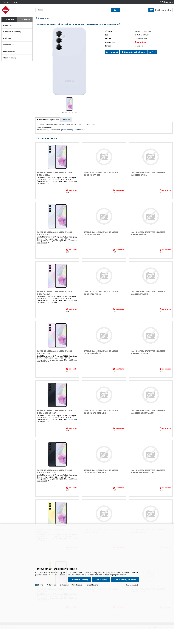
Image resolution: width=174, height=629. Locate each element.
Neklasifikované (92, 585)
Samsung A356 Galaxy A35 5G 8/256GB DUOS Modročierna (54, 471)
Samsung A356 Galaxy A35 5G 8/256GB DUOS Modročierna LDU (147, 471)
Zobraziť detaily (132, 585)
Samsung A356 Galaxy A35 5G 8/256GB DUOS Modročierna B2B (101, 471)
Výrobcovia (24, 19)
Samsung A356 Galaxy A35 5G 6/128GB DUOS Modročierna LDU (147, 411)
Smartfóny (8, 25)
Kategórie (9, 19)
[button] (62, 112)
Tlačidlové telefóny (12, 32)
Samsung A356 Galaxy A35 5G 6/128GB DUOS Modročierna (54, 411)
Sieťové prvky (10, 58)
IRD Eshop (17, 10)
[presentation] (47, 120)
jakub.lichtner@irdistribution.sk (73, 130)
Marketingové (77, 585)
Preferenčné (51, 585)
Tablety (7, 38)
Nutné (40, 585)
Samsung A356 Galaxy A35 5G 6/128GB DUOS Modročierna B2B (101, 411)
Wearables (9, 45)
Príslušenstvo (10, 51)
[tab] (47, 119)
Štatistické (64, 585)
